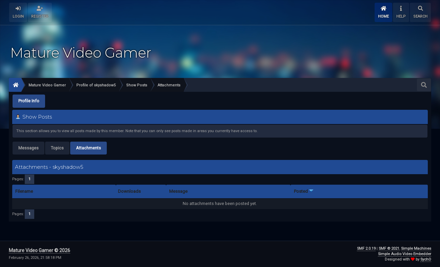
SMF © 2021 (389, 248)
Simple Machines (416, 248)
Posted (304, 191)
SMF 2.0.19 (366, 248)
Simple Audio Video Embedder (404, 254)
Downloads (129, 191)
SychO (425, 259)
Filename (24, 191)
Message (178, 191)
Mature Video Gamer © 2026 (39, 250)
